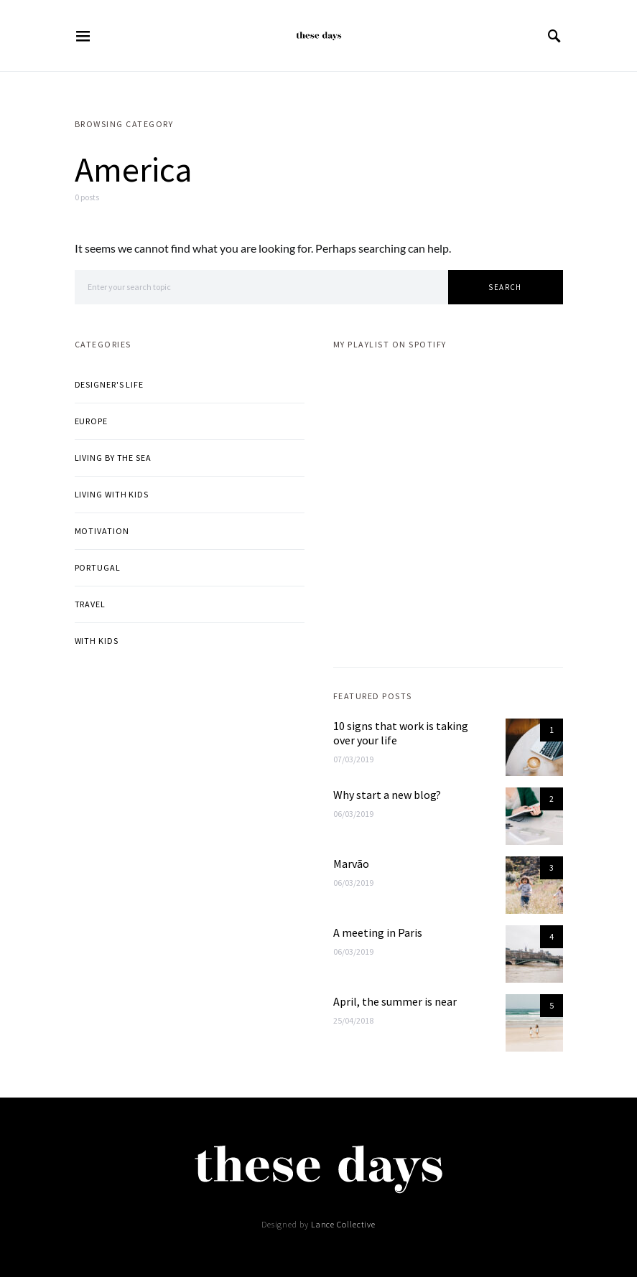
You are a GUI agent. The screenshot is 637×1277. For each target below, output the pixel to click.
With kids (96, 640)
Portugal (98, 567)
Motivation (102, 530)
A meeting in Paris (377, 932)
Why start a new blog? (387, 794)
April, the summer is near (395, 1001)
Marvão (351, 863)
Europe (91, 421)
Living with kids (112, 494)
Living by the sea (113, 457)
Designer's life (109, 384)
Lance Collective (343, 1224)
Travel (90, 604)
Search (504, 287)
